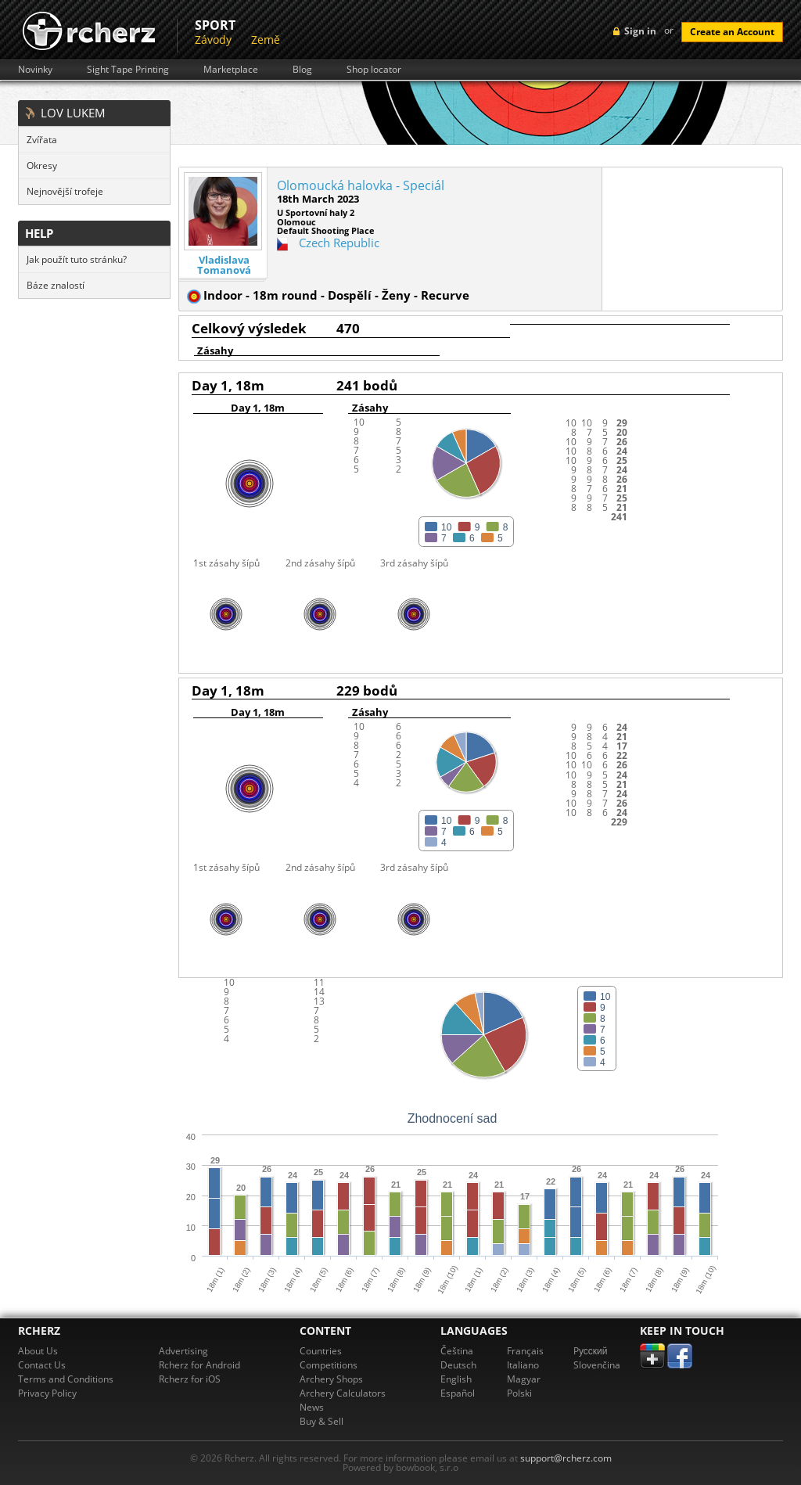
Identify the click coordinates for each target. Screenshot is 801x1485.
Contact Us (42, 1365)
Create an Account (732, 31)
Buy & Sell (321, 1421)
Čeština (456, 1350)
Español (457, 1393)
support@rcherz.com (566, 1458)
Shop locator (374, 69)
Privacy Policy (47, 1393)
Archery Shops (331, 1379)
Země (265, 39)
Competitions (328, 1365)
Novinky (35, 69)
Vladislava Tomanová (224, 265)
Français (525, 1350)
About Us (38, 1350)
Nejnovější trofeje (65, 191)
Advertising (183, 1350)
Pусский (590, 1350)
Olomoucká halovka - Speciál (360, 185)
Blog (302, 69)
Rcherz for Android (199, 1365)
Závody (213, 39)
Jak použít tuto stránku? (77, 259)
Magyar (524, 1379)
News (312, 1407)
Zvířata (42, 139)
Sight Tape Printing (128, 69)
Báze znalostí (55, 285)
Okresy (42, 165)
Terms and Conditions (65, 1379)
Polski (519, 1393)
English (456, 1379)
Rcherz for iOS (190, 1379)
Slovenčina (596, 1365)
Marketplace (230, 69)
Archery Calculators (343, 1393)
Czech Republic (339, 242)
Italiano (523, 1365)
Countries (321, 1350)
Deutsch (458, 1365)
